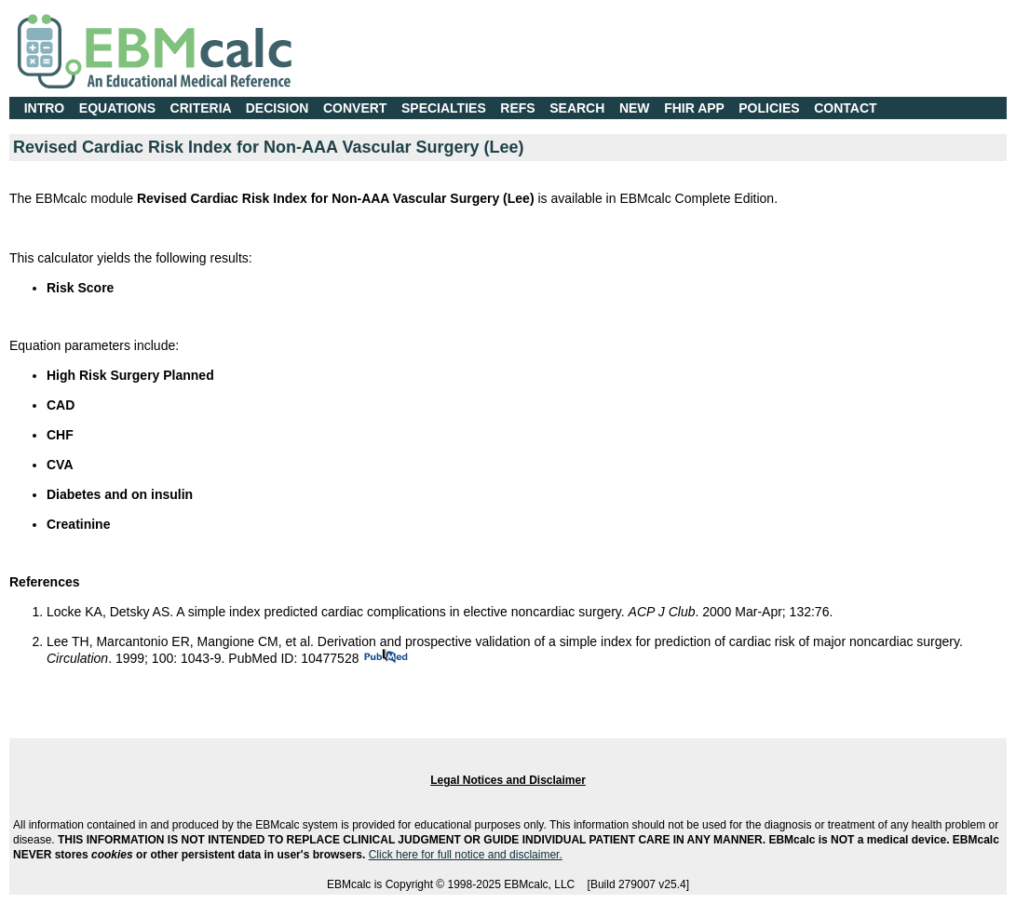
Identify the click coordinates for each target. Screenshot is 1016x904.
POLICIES (768, 108)
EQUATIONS (117, 108)
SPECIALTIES (443, 108)
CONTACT (845, 108)
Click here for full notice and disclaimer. (465, 854)
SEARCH (576, 108)
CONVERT (354, 108)
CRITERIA (201, 108)
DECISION (277, 108)
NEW (634, 108)
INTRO (44, 108)
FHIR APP (694, 108)
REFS (517, 108)
